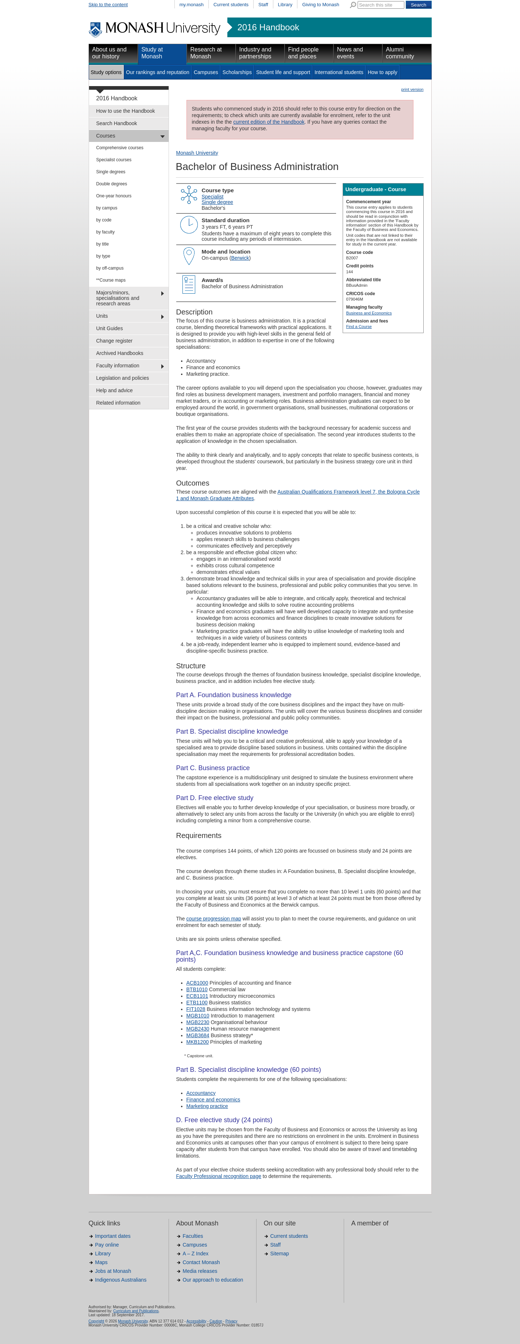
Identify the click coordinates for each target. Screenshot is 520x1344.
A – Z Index (196, 1253)
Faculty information (117, 365)
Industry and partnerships (255, 52)
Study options (106, 72)
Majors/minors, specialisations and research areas (117, 298)
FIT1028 (195, 1009)
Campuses (206, 72)
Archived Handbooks (119, 353)
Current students (231, 4)
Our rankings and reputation (157, 72)
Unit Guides (109, 328)
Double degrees (111, 183)
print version (412, 89)
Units (102, 316)
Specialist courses (114, 159)
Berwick (240, 258)
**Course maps (111, 280)
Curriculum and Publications (136, 1311)
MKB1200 (197, 1042)
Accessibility (196, 1321)
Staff (263, 4)
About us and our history (109, 52)
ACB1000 (197, 983)
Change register (114, 341)
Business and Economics (369, 313)
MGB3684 (197, 1035)
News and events (350, 52)
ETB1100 (197, 1002)
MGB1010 (197, 1016)
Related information (118, 403)
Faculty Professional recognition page (218, 1176)
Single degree (217, 202)
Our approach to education (213, 1280)
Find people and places (303, 52)
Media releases (200, 1271)
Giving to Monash (320, 4)
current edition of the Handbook (268, 122)
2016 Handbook (268, 27)
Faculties (193, 1236)
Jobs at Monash (113, 1271)
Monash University (197, 153)
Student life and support (283, 72)
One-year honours (114, 195)
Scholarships (237, 72)
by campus (107, 208)
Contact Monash (201, 1262)
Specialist (213, 197)
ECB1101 (197, 996)
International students (339, 72)
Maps (101, 1262)
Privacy (232, 1321)
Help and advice (114, 390)
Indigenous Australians (121, 1280)
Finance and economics (213, 1099)
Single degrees (111, 171)
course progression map (213, 919)
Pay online (107, 1245)
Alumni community (400, 52)
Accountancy (201, 1093)
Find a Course (359, 326)
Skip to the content (108, 4)
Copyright (96, 1321)
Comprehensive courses (119, 147)
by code (104, 220)
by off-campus (110, 268)
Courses (105, 136)
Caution (215, 1321)
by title (102, 244)
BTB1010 (197, 989)
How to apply (382, 72)
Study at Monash (152, 52)
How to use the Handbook (125, 111)
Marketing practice (207, 1106)
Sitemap (279, 1253)
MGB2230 (197, 1022)
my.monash (192, 4)
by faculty (105, 232)
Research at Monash (206, 52)
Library (285, 4)
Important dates (113, 1236)
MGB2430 (197, 1029)
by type (103, 256)
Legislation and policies (122, 378)
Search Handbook (116, 123)
